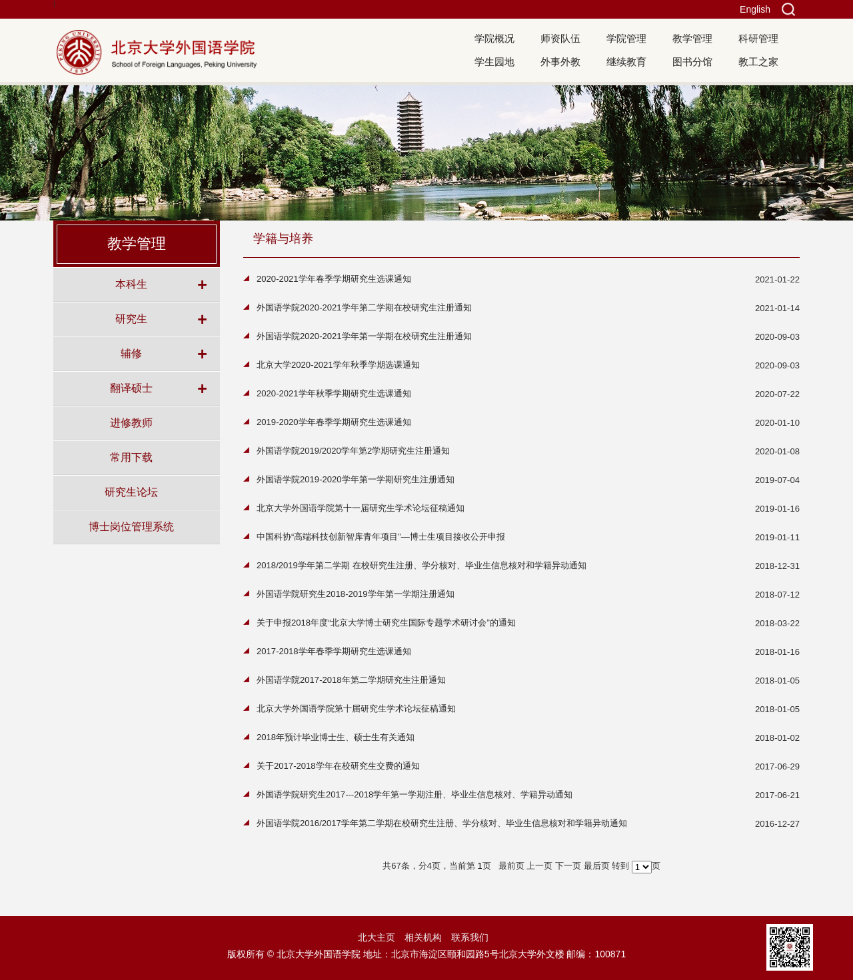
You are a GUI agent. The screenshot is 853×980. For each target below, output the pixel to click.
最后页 (597, 866)
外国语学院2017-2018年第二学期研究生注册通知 (351, 680)
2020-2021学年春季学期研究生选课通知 (334, 279)
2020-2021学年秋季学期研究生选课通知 (334, 393)
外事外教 (560, 61)
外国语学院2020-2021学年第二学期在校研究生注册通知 (364, 307)
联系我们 (469, 937)
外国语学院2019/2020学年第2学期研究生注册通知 (353, 451)
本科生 (131, 284)
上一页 (539, 866)
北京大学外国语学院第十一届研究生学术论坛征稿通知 (360, 508)
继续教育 (626, 61)
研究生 (131, 318)
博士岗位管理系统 (131, 526)
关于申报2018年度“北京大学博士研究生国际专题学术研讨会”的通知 (386, 623)
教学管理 (692, 38)
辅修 (131, 353)
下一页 (568, 866)
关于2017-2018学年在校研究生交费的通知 (338, 766)
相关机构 (423, 937)
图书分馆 (692, 61)
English (755, 9)
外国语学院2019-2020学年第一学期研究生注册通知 (355, 479)
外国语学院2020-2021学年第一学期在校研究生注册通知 (364, 336)
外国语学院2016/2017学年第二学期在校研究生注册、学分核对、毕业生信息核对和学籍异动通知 (442, 823)
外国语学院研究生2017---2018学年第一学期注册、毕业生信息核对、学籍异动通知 (414, 794)
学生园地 (494, 61)
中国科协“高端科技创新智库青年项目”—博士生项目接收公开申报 (381, 537)
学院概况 (494, 38)
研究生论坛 (131, 492)
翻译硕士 (131, 388)
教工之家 (758, 61)
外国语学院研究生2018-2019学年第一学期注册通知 (355, 594)
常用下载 (131, 457)
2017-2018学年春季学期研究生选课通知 (334, 651)
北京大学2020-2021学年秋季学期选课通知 (338, 365)
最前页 (511, 866)
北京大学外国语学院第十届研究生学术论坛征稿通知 (356, 709)
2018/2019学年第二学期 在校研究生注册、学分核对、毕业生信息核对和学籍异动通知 (421, 565)
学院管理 (626, 38)
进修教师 (131, 422)
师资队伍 (560, 38)
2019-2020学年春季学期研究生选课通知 (334, 422)
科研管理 (758, 38)
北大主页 (376, 937)
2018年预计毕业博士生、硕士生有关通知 (336, 737)
